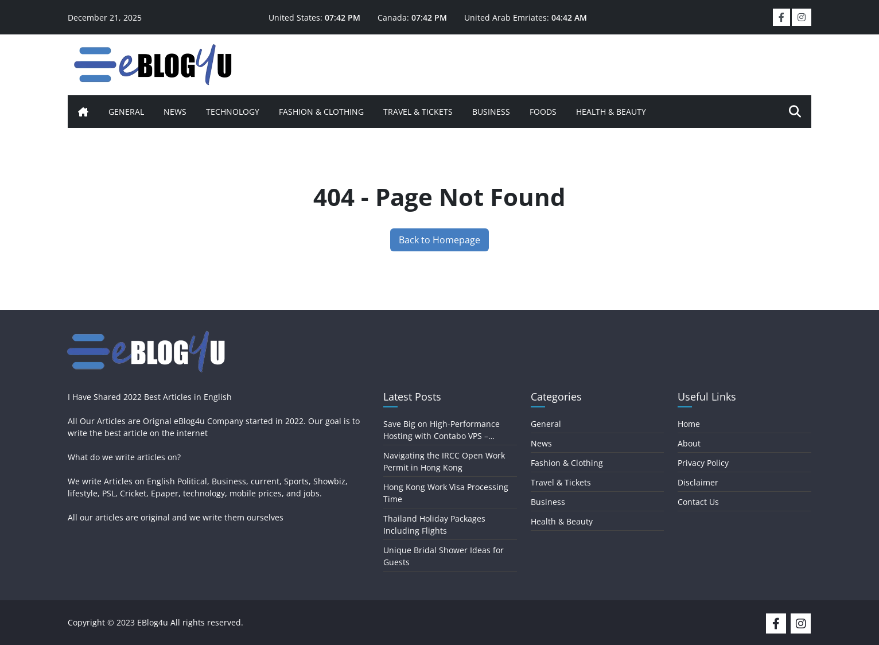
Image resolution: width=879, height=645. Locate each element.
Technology (232, 111)
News (175, 111)
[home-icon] (83, 112)
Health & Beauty (611, 111)
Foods (543, 111)
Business (491, 111)
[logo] (154, 63)
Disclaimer (698, 482)
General (126, 111)
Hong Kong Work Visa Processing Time (445, 492)
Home (689, 423)
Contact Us (698, 501)
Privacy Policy (703, 462)
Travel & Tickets (418, 111)
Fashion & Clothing (321, 111)
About (689, 443)
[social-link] (781, 17)
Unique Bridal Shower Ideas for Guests (443, 556)
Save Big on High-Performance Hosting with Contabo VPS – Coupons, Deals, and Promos (441, 430)
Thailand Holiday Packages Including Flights (434, 524)
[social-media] (778, 622)
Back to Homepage (439, 240)
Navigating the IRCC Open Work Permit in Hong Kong (444, 461)
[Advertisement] (515, 63)
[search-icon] (795, 111)
